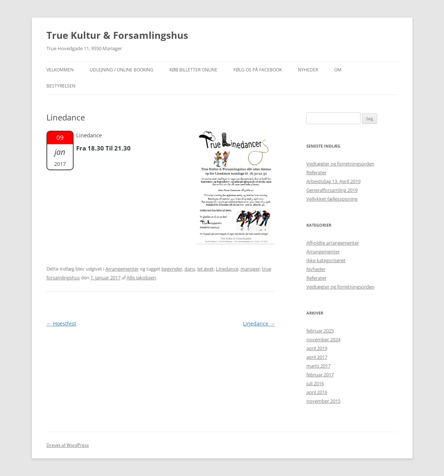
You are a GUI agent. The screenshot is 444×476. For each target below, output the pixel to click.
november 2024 (323, 339)
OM (338, 70)
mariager (250, 268)
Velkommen (60, 70)
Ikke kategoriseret (326, 260)
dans (189, 268)
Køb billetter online (193, 70)
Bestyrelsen (60, 86)
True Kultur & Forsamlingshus (117, 35)
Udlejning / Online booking (121, 70)
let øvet (205, 268)
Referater (316, 172)
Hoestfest (61, 323)
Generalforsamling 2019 (332, 190)
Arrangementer (122, 268)
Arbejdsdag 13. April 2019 (333, 181)
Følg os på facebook (258, 70)
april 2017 (316, 357)
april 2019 (316, 348)
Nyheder (315, 269)
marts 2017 (318, 365)
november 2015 (323, 401)
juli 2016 (315, 383)
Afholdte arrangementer (332, 242)
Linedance (227, 268)
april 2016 (316, 392)
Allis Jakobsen (141, 277)
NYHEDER (308, 70)
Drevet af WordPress (67, 445)
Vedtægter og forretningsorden (340, 163)
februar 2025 (320, 330)
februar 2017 (320, 374)
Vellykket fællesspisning (332, 199)
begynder (171, 268)
